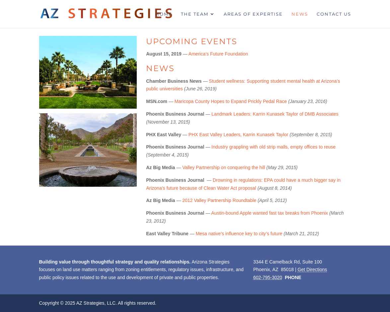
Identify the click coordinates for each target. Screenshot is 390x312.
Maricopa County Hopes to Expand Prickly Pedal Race (231, 101)
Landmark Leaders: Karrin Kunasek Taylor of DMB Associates (275, 114)
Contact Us (334, 14)
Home (163, 14)
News (299, 14)
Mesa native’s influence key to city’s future (239, 233)
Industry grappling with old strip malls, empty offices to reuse (273, 147)
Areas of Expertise (253, 14)
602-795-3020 (267, 277)
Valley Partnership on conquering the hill (223, 167)
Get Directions (312, 269)
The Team (194, 14)
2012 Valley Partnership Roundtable (219, 200)
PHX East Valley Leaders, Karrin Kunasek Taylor (238, 134)
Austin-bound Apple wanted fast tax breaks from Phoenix (269, 213)
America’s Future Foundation (218, 53)
